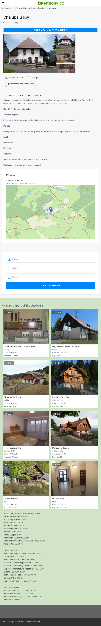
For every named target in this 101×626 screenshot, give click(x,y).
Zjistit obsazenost (50, 285)
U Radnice (8, 591)
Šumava (52, 8)
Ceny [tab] (20, 95)
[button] (50, 209)
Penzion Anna (10, 544)
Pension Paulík (10, 532)
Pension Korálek (10, 525)
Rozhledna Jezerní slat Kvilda (16, 575)
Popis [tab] (11, 95)
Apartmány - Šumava (13, 538)
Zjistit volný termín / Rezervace (20, 84)
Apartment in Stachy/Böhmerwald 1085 (21, 541)
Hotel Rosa (8, 594)
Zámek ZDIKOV (10, 556)
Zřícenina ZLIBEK (11, 572)
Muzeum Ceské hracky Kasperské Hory (20, 566)
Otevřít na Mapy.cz (14, 180)
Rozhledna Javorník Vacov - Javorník (19, 553)
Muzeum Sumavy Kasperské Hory (18, 563)
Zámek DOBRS (10, 578)
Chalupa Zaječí (10, 535)
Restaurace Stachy (12, 600)
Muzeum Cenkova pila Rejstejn (17, 581)
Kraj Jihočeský (25, 8)
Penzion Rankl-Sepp (12, 516)
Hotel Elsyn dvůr (10, 597)
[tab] (34, 95)
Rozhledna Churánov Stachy (16, 559)
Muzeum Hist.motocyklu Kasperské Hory (21, 569)
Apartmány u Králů (12, 529)
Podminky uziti (34, 622)
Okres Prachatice (40, 8)
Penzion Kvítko (10, 522)
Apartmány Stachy (12, 519)
